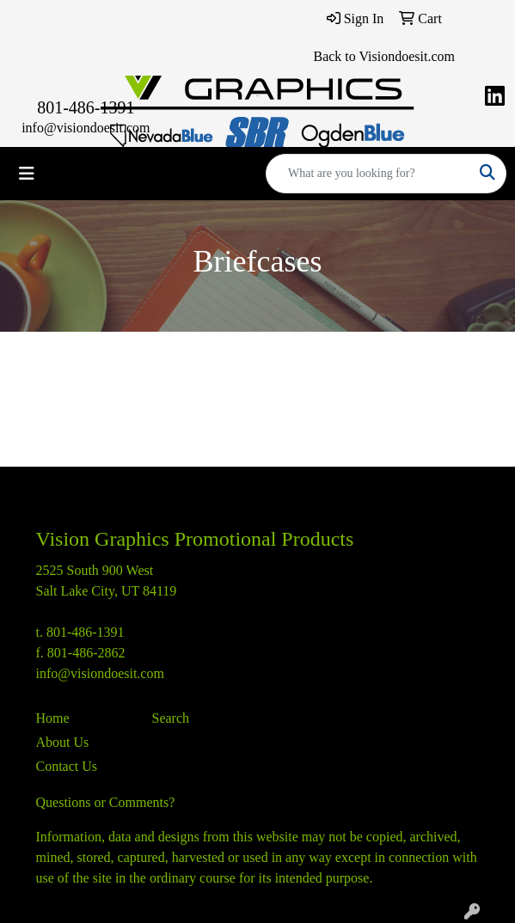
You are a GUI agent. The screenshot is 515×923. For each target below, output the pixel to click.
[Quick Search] (368, 173)
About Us (62, 742)
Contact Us (67, 766)
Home (53, 718)
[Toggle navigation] (27, 174)
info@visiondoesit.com (85, 127)
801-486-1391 (85, 107)
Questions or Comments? (105, 802)
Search (171, 718)
